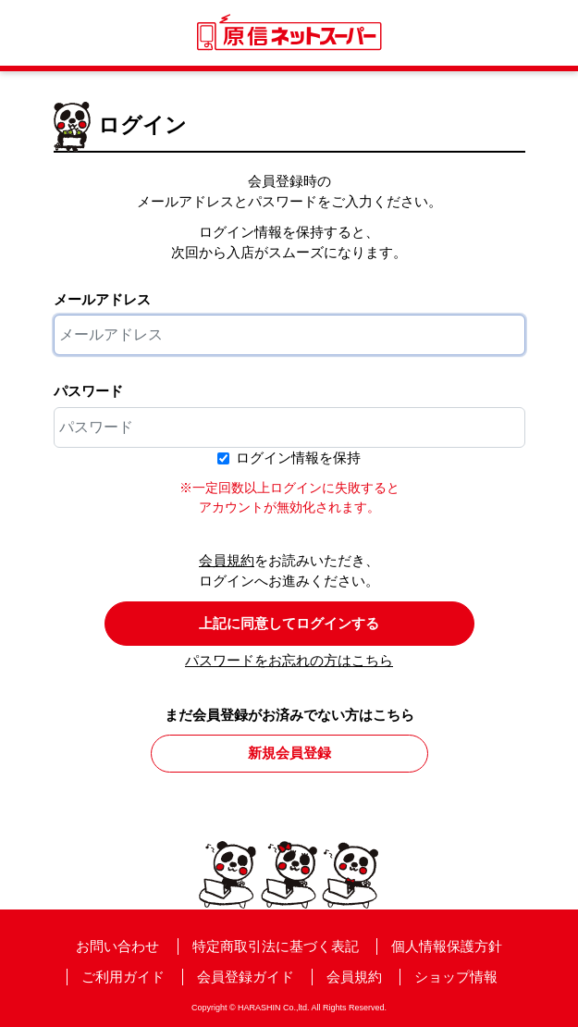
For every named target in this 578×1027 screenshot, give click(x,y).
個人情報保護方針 (446, 946)
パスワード (88, 391)
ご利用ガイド (123, 976)
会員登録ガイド (245, 976)
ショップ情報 (456, 976)
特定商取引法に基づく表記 (275, 946)
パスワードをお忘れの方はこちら (289, 660)
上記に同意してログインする (289, 623)
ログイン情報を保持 (298, 457)
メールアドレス (102, 299)
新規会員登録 (289, 753)
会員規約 (226, 560)
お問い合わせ (117, 946)
